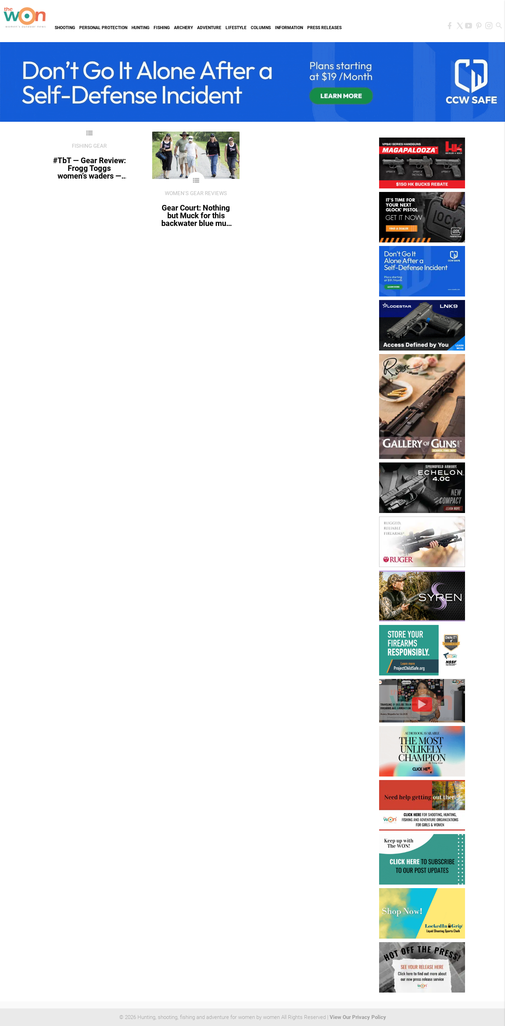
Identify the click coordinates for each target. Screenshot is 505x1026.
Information (289, 27)
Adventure (209, 27)
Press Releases (324, 27)
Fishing (162, 27)
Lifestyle (236, 27)
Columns (261, 27)
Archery (183, 27)
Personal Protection (103, 27)
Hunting (140, 27)
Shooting (65, 27)
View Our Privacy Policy (358, 1017)
